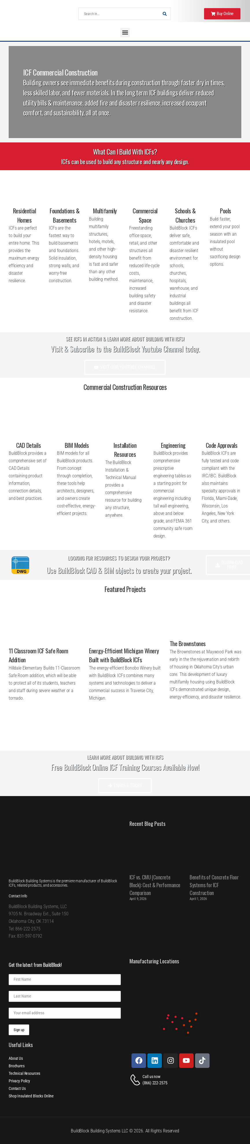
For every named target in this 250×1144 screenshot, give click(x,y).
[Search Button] (165, 14)
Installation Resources (125, 450)
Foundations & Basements (64, 215)
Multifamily (104, 210)
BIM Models (77, 445)
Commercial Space (145, 215)
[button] (125, 32)
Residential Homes (24, 215)
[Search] (119, 14)
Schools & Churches (185, 215)
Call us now (151, 1076)
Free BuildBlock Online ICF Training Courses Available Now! (125, 767)
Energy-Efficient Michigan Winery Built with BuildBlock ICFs (124, 655)
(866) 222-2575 (154, 1083)
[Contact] (136, 1080)
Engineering (173, 445)
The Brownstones (188, 643)
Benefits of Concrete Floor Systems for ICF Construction (214, 884)
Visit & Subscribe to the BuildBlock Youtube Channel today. (125, 348)
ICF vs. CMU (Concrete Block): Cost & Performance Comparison (154, 884)
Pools (225, 210)
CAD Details (28, 445)
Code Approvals (222, 445)
